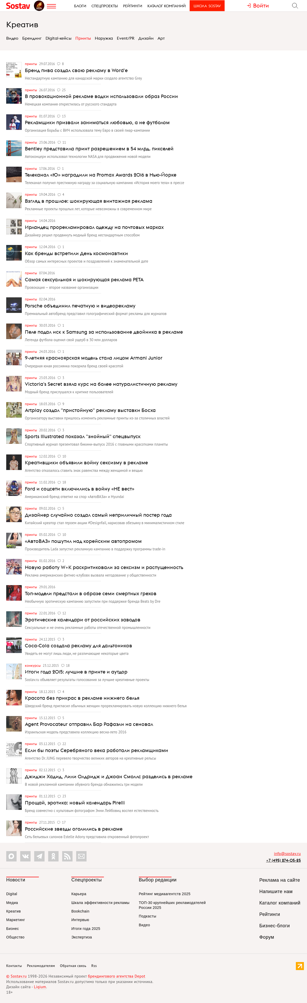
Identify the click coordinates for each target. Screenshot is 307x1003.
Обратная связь (73, 965)
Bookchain (80, 911)
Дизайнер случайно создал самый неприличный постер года (98, 515)
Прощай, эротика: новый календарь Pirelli (75, 802)
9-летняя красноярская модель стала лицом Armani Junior (93, 358)
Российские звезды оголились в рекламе (74, 829)
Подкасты (147, 916)
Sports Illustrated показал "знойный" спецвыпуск (83, 436)
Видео (12, 38)
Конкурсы (33, 665)
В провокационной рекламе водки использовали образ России (101, 96)
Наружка (104, 38)
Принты (83, 38)
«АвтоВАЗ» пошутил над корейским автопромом (83, 541)
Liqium (40, 986)
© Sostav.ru (16, 976)
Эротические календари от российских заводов (82, 619)
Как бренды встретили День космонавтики (76, 253)
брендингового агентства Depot (116, 976)
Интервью (80, 920)
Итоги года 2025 (85, 929)
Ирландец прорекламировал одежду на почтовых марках (94, 227)
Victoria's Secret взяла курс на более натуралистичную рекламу (101, 384)
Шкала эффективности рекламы (100, 903)
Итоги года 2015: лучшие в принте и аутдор (76, 672)
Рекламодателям (41, 965)
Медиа (12, 903)
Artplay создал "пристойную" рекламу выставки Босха (90, 410)
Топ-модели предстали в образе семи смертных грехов (90, 593)
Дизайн (146, 38)
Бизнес (12, 929)
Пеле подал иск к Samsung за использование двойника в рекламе (104, 332)
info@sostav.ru (287, 853)
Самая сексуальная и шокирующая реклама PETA (84, 279)
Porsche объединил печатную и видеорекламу (80, 306)
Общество (15, 937)
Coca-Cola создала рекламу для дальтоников (78, 645)
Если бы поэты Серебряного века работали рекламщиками (96, 750)
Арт (161, 38)
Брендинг (32, 38)
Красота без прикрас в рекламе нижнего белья (82, 698)
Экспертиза (81, 937)
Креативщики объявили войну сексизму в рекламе (86, 462)
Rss (94, 965)
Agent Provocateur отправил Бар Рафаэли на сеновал (89, 724)
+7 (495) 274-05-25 (283, 860)
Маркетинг (15, 920)
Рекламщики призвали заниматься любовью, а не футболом (97, 122)
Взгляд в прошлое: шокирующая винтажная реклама (88, 201)
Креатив (22, 24)
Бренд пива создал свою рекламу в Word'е (76, 70)
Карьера (78, 894)
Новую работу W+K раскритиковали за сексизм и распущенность (104, 567)
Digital (11, 894)
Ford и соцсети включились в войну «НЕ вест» (79, 489)
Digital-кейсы (59, 38)
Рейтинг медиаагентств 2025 (164, 894)
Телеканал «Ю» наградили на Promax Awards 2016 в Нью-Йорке (100, 175)
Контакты (14, 965)
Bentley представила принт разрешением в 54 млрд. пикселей (99, 148)
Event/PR (125, 38)
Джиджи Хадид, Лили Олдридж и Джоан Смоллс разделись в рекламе (108, 776)
